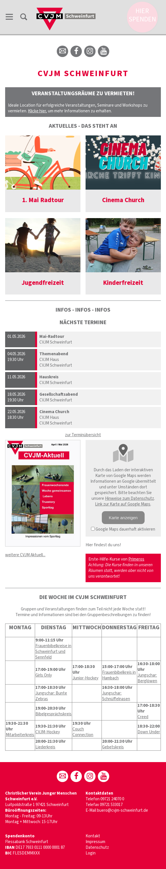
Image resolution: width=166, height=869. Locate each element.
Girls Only (43, 675)
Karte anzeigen (123, 517)
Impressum (95, 842)
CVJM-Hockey (47, 732)
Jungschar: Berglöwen (147, 678)
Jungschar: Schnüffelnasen (116, 696)
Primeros (136, 559)
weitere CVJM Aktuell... (25, 555)
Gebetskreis (113, 747)
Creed (142, 717)
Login (91, 853)
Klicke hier (37, 111)
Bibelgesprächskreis (53, 714)
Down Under (148, 732)
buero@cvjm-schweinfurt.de (122, 810)
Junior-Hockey (85, 678)
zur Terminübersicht (83, 435)
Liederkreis (45, 747)
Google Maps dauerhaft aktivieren (123, 529)
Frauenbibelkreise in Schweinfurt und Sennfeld (53, 651)
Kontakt (93, 836)
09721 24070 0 (112, 799)
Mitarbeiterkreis (20, 735)
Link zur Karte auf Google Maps (122, 504)
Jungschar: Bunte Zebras (51, 696)
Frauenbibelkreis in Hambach (119, 675)
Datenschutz (97, 847)
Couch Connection (82, 732)
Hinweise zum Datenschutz (129, 498)
